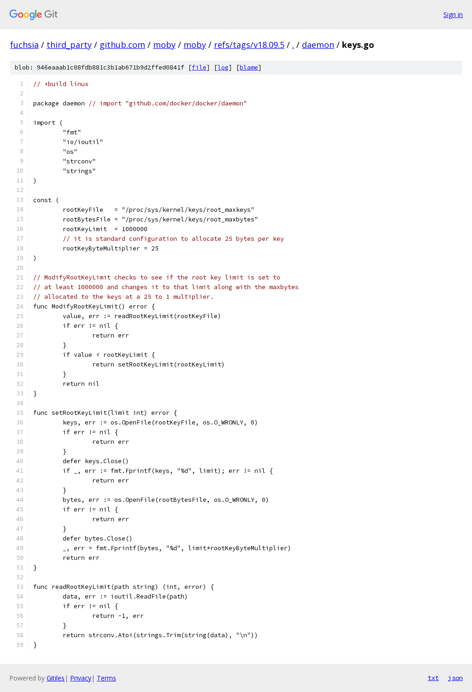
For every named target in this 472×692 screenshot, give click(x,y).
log (223, 67)
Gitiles (56, 678)
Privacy (80, 678)
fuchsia (24, 44)
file (199, 67)
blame (249, 67)
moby (164, 44)
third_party (69, 44)
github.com (122, 44)
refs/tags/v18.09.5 (249, 44)
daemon (318, 44)
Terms (106, 678)
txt (433, 678)
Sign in (453, 14)
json (455, 678)
